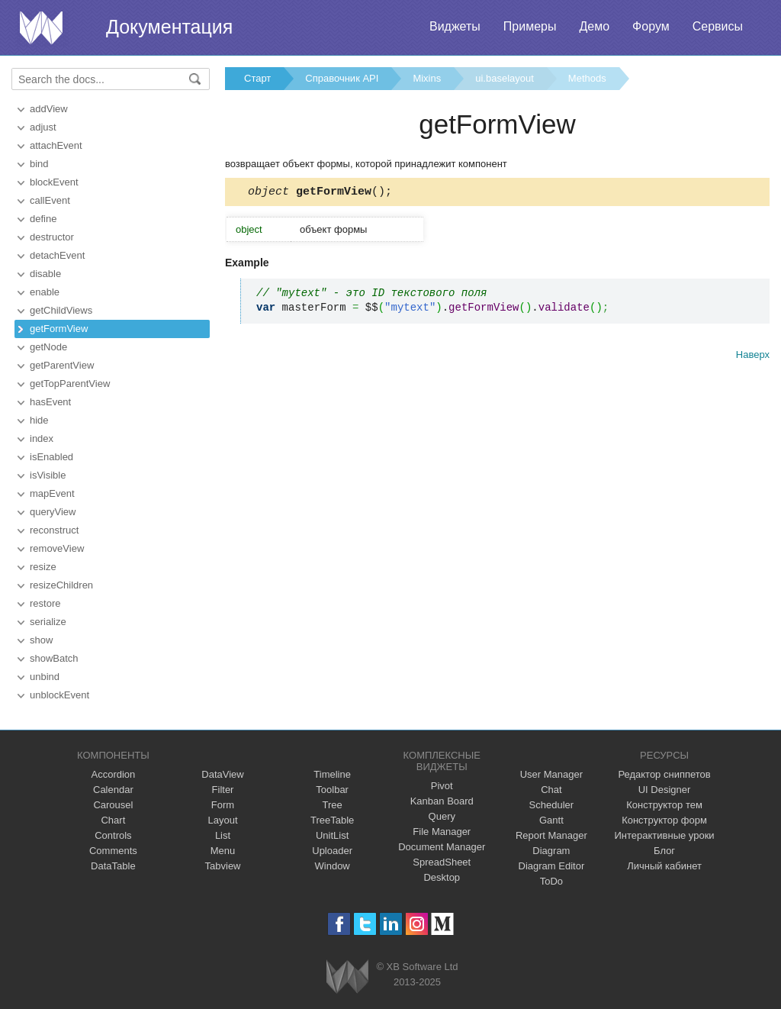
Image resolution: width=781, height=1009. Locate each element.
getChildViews (61, 310)
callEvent (50, 200)
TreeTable (332, 820)
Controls (113, 835)
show (41, 640)
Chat (551, 789)
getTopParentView (70, 383)
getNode (48, 347)
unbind (44, 676)
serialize (48, 621)
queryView (53, 511)
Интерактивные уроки (665, 835)
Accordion (113, 774)
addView (49, 108)
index (41, 438)
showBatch (54, 658)
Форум (651, 26)
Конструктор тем (664, 805)
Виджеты (454, 26)
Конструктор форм (664, 820)
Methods (587, 78)
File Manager (442, 831)
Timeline (332, 774)
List (222, 835)
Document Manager (441, 847)
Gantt (551, 820)
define (43, 218)
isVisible (48, 475)
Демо (594, 26)
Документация (169, 26)
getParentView (62, 365)
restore (45, 603)
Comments (113, 850)
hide (39, 420)
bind (39, 163)
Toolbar (332, 789)
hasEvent (50, 402)
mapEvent (52, 493)
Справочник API (341, 78)
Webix (347, 976)
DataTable (113, 866)
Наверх (753, 357)
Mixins (427, 78)
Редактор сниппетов (664, 774)
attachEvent (56, 145)
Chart (113, 820)
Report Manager (551, 835)
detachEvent (57, 255)
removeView (57, 548)
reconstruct (54, 530)
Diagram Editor (552, 866)
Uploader (332, 850)
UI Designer (664, 789)
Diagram (551, 850)
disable (45, 273)
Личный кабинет (664, 866)
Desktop (441, 877)
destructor (52, 237)
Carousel (113, 805)
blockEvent (54, 182)
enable (44, 292)
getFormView (59, 328)
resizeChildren (61, 585)
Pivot (442, 785)
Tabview (223, 866)
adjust (43, 127)
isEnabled (51, 457)
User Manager (551, 774)
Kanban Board (442, 801)
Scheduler (551, 805)
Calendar (113, 789)
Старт (257, 78)
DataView (222, 774)
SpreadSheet (442, 862)
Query (442, 816)
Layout (222, 820)
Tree (332, 805)
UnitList (332, 835)
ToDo (551, 881)
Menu (223, 850)
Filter (223, 789)
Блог (664, 850)
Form (222, 805)
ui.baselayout (504, 78)
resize (43, 566)
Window (332, 866)
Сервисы (718, 26)
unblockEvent (59, 695)
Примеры (530, 26)
